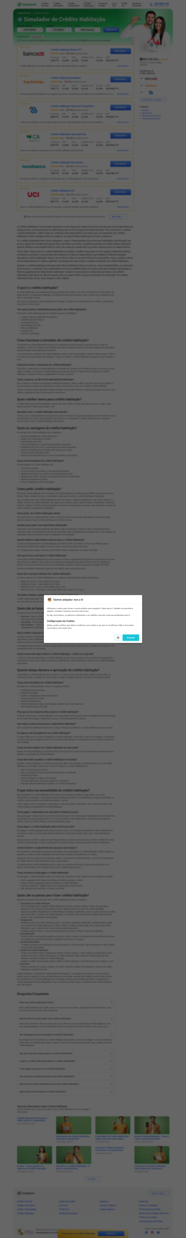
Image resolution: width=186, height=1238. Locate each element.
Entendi (131, 637)
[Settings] (118, 637)
